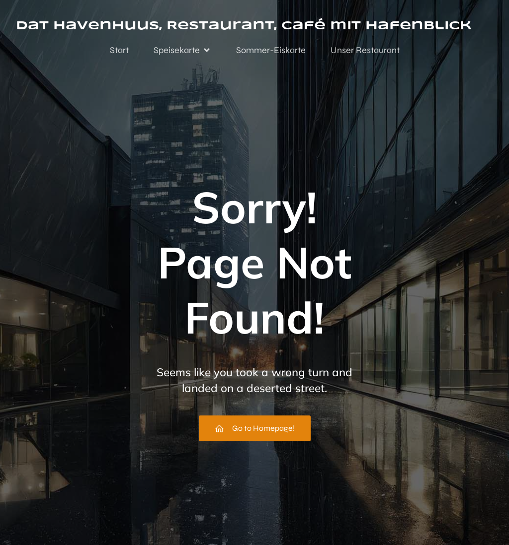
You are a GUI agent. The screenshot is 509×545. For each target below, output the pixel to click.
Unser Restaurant (365, 51)
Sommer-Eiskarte (271, 51)
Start (119, 51)
